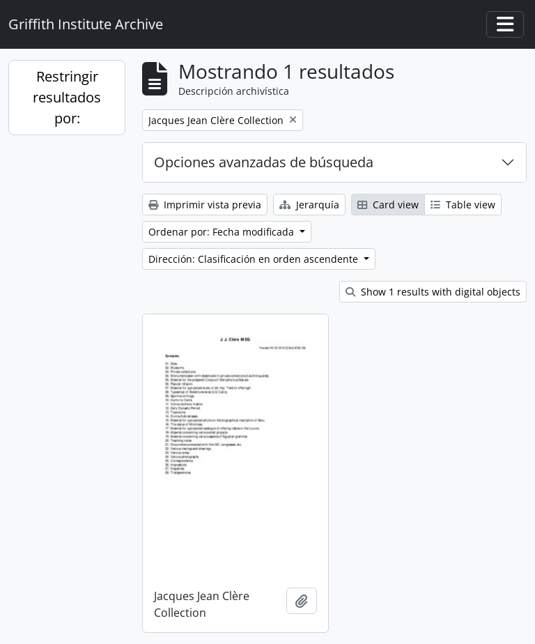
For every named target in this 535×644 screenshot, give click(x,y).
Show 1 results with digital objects (433, 291)
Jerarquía (309, 204)
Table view (463, 204)
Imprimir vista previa (204, 204)
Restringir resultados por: (67, 97)
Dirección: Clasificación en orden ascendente (254, 259)
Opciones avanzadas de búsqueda (263, 162)
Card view (388, 204)
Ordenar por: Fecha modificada (222, 231)
